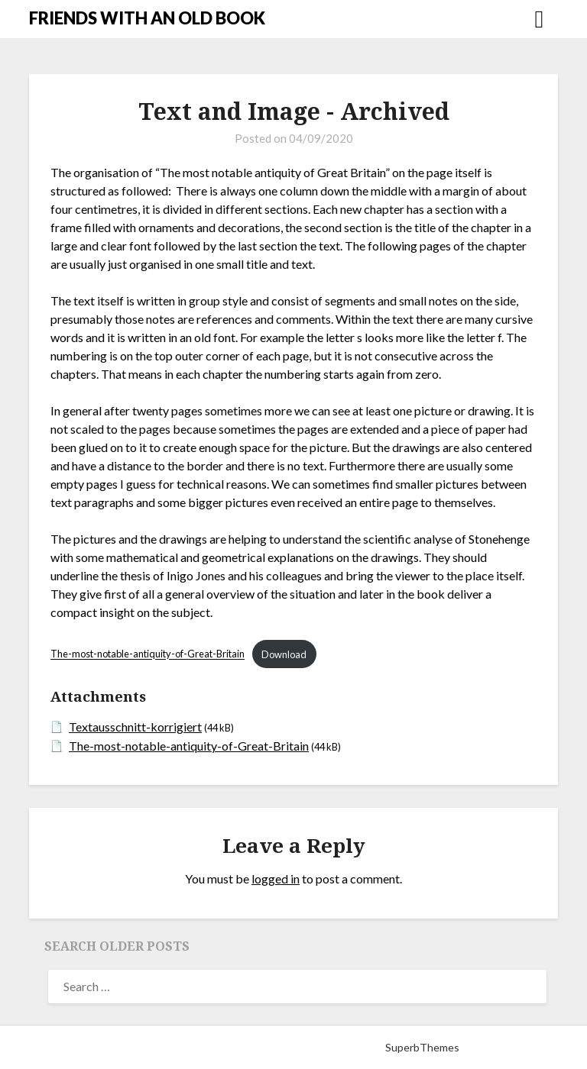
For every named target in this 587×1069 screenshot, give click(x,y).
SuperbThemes (422, 1047)
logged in (275, 878)
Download (283, 654)
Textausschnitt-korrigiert (135, 726)
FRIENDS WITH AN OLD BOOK (147, 18)
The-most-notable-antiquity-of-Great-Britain (147, 654)
